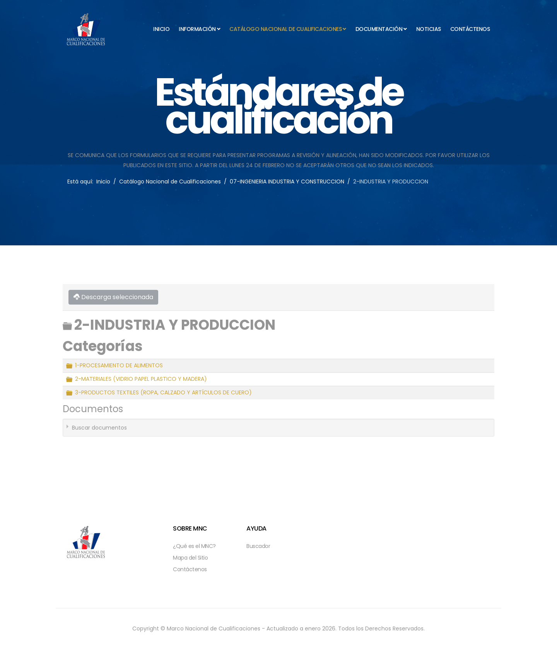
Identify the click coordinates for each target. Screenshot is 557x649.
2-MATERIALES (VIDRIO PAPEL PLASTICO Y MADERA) (141, 379)
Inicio (161, 29)
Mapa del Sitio (190, 558)
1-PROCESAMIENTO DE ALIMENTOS (119, 366)
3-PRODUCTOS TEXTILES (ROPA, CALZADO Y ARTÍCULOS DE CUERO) (163, 393)
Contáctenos (470, 29)
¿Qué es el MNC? (194, 546)
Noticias (428, 29)
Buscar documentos (99, 428)
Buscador (258, 546)
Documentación (379, 29)
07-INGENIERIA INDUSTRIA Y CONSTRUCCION (287, 181)
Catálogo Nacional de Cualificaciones (285, 29)
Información (197, 29)
